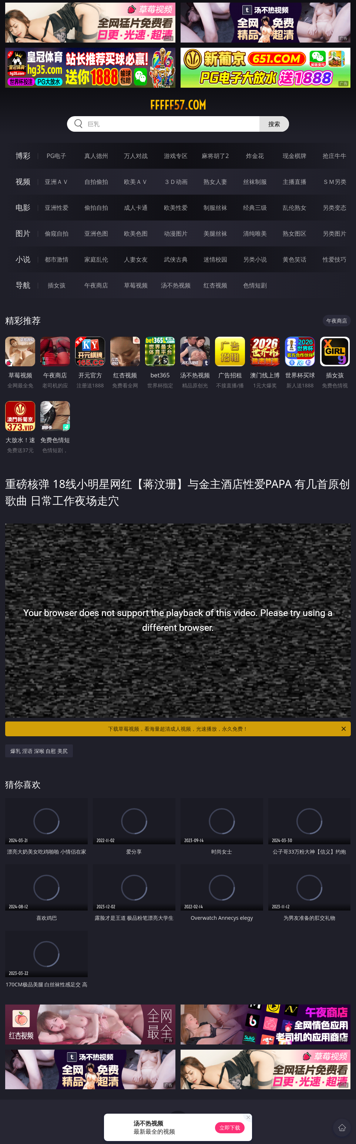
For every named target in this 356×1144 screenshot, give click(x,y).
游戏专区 (176, 156)
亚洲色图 (96, 233)
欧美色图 (136, 233)
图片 (23, 233)
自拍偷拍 (96, 182)
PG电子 (56, 156)
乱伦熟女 (294, 207)
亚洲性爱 (56, 207)
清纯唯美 (255, 233)
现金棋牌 (294, 156)
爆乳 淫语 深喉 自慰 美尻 (39, 750)
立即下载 (229, 1127)
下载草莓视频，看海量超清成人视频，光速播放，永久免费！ (227, 728)
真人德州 (96, 156)
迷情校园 (215, 259)
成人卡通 (136, 207)
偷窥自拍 (56, 233)
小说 (23, 259)
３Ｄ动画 (176, 182)
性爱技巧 (334, 259)
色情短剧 (255, 285)
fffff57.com (178, 105)
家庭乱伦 (96, 259)
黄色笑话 (294, 259)
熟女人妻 (215, 182)
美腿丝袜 (215, 233)
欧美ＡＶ (136, 182)
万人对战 (136, 156)
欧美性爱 (176, 207)
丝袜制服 (255, 182)
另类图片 (334, 233)
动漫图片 (176, 233)
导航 (23, 285)
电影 (23, 207)
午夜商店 (96, 285)
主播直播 (294, 182)
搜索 (274, 124)
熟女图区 (294, 233)
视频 (23, 181)
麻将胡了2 (215, 156)
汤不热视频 (176, 285)
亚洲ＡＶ (56, 182)
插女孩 (57, 285)
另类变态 (334, 207)
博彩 (23, 156)
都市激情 (56, 259)
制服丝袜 (215, 207)
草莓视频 (136, 285)
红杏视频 (215, 285)
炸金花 (255, 156)
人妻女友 (136, 259)
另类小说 (255, 259)
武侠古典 (176, 259)
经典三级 (255, 207)
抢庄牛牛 (334, 156)
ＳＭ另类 (334, 182)
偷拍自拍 (96, 207)
